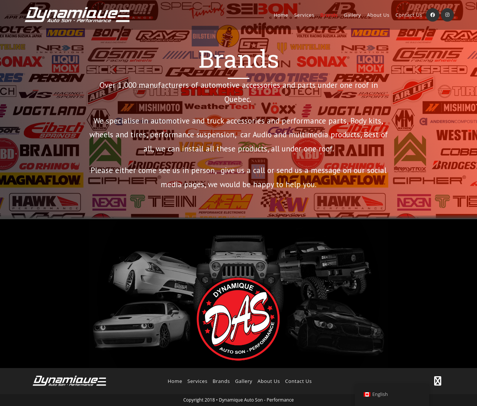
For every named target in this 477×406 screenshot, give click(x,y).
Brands (221, 381)
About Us (269, 381)
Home (175, 381)
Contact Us (298, 381)
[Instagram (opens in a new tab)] (447, 15)
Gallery (244, 381)
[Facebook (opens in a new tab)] (432, 15)
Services (197, 381)
